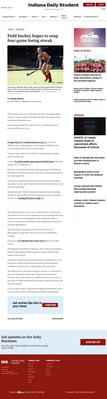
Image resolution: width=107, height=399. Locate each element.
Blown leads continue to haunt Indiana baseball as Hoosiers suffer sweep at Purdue (88, 90)
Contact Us (31, 369)
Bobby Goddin (52, 91)
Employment (32, 371)
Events (48, 369)
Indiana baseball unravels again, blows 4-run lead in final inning (90, 100)
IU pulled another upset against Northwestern (34, 161)
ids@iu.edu (4, 369)
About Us (30, 364)
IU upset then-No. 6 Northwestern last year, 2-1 (27, 142)
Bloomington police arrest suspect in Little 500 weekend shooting (88, 175)
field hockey (20, 29)
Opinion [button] (53, 17)
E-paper (103, 9)
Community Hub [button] (91, 17)
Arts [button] (44, 17)
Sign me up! (93, 342)
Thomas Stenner (17, 98)
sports (11, 29)
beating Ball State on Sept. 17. (31, 198)
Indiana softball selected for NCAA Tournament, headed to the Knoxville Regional (88, 78)
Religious (48, 374)
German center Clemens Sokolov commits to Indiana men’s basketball (89, 203)
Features (77, 17)
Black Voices (64, 17)
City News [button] (23, 17)
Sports (87, 50)
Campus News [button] (8, 17)
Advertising (31, 377)
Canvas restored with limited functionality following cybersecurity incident (88, 189)
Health (48, 372)
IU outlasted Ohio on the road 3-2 (32, 240)
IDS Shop (48, 364)
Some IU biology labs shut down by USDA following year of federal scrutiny (89, 160)
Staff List (30, 366)
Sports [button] (35, 17)
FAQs (29, 374)
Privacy (30, 380)
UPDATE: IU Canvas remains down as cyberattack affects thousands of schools (86, 142)
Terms (30, 382)
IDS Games (49, 366)
